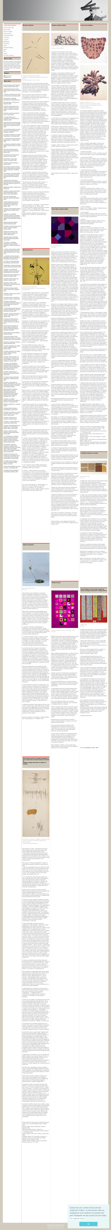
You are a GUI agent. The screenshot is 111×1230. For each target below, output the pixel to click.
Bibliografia (6, 41)
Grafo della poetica (8, 35)
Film (5, 51)
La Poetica (6, 37)
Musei (5, 49)
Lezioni (5, 53)
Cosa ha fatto (7, 29)
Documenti (6, 43)
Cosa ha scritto (7, 33)
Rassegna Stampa (8, 47)
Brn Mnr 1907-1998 (9, 27)
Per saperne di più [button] (77, 1218)
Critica (5, 45)
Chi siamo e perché (9, 55)
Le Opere (6, 39)
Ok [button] (88, 1224)
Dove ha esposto (8, 31)
